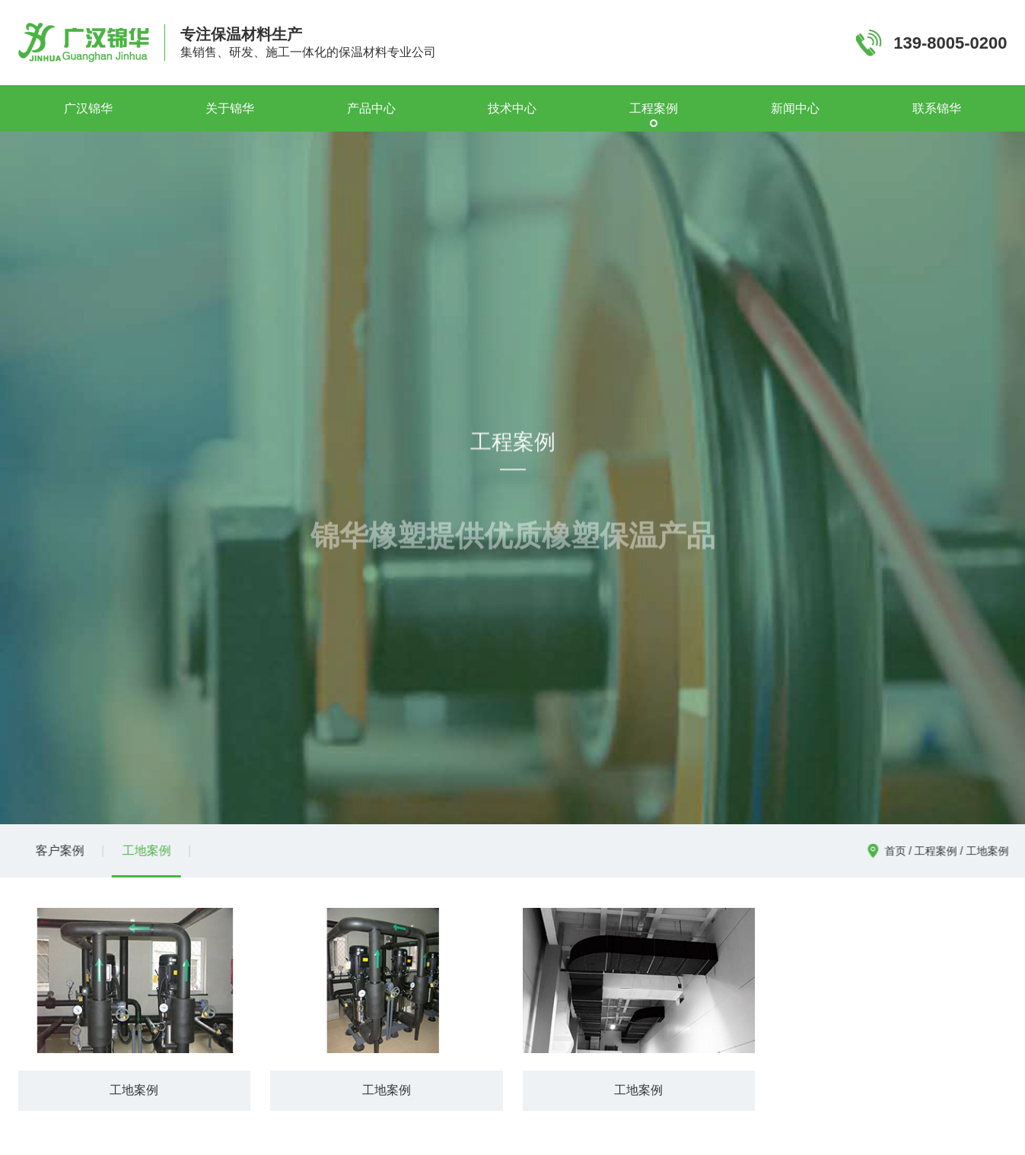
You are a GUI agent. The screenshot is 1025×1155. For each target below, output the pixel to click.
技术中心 (512, 108)
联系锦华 (936, 108)
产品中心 (371, 108)
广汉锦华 (88, 108)
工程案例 (653, 108)
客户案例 (55, 850)
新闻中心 (795, 108)
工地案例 (142, 850)
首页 (898, 851)
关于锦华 (229, 108)
